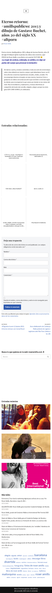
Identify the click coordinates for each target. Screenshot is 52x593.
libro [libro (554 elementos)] (40, 568)
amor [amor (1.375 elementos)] (19, 555)
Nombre (7, 252)
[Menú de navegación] (26, 11)
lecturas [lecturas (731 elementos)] (31, 568)
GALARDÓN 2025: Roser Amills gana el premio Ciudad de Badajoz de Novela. (26, 507)
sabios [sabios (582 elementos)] (8, 577)
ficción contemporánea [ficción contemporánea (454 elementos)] (8, 566)
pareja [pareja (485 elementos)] (24, 574)
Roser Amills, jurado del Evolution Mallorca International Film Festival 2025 (25, 513)
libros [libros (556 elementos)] (44, 568)
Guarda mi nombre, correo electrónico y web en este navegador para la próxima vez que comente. (26, 301)
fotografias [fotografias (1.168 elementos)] (19, 565)
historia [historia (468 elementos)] (8, 568)
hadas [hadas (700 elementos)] (47, 566)
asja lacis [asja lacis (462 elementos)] (25, 555)
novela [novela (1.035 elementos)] (19, 574)
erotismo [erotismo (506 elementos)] (18, 562)
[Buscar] (24, 356)
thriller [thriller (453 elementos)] (34, 577)
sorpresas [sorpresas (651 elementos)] (24, 577)
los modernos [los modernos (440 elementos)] (35, 571)
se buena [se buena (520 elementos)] (13, 577)
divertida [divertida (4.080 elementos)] (9, 562)
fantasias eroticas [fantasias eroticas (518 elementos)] (32, 562)
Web (5, 267)
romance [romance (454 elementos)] (32, 574)
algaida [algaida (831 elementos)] (13, 556)
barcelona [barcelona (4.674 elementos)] (40, 555)
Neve (16, 589)
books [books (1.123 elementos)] (16, 558)
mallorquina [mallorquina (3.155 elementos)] (9, 574)
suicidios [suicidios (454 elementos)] (30, 577)
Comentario (8, 275)
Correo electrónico (10, 259)
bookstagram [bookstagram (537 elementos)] (22, 559)
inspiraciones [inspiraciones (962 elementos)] (15, 568)
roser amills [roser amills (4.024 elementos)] (42, 574)
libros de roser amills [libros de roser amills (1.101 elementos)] (14, 571)
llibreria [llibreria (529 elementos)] (25, 571)
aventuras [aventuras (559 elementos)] (31, 555)
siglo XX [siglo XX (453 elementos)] (18, 577)
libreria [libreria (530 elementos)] (36, 568)
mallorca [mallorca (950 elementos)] (42, 571)
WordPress (34, 589)
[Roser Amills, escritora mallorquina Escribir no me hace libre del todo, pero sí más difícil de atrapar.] (26, 4)
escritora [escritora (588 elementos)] (24, 562)
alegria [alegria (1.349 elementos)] (7, 555)
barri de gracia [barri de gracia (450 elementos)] (9, 559)
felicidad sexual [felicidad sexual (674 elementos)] (42, 562)
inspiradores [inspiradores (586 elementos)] (24, 568)
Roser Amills (7, 44)
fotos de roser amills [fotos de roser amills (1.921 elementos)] (34, 565)
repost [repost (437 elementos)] (28, 574)
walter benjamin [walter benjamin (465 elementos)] (41, 577)
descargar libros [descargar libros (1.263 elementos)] (38, 558)
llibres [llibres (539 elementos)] (29, 571)
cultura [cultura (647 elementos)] (29, 559)
